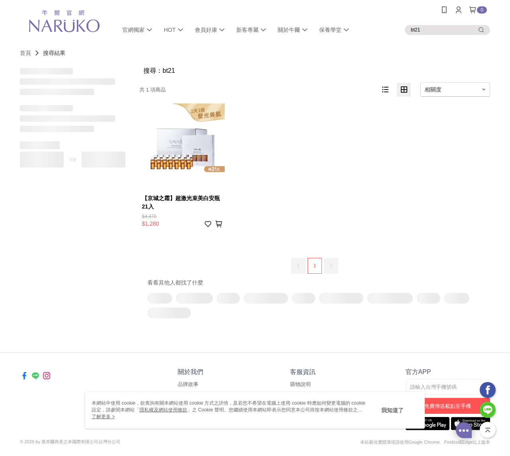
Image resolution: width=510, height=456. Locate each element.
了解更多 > (103, 416)
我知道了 (392, 410)
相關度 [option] (433, 89)
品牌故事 (188, 384)
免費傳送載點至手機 (447, 406)
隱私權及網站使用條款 (163, 410)
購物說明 (300, 384)
